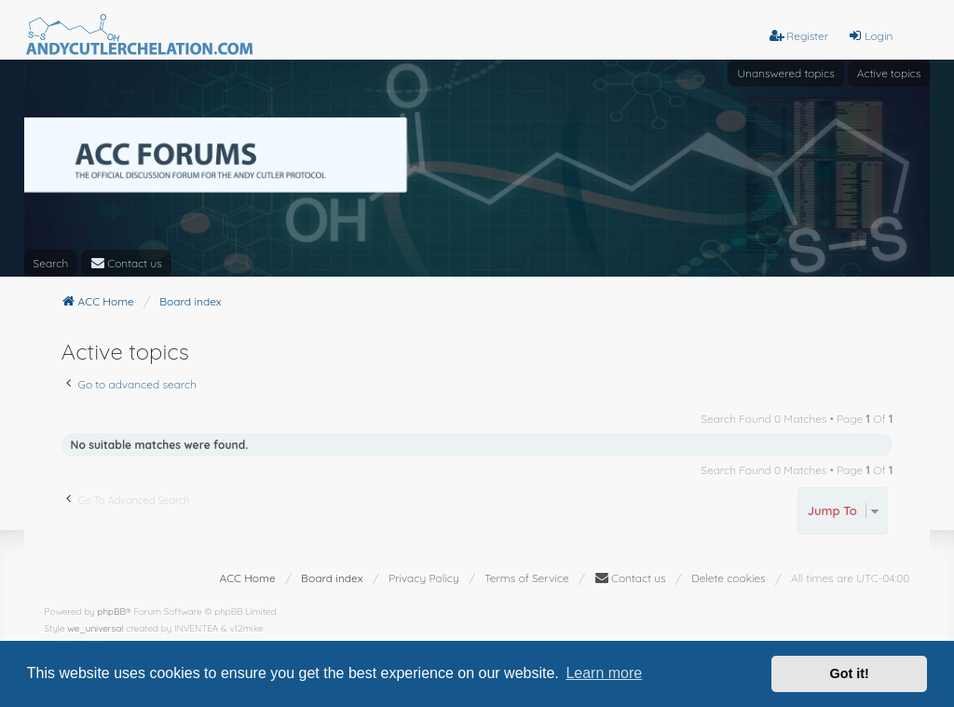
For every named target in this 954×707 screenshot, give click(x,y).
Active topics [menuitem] (889, 73)
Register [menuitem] (799, 36)
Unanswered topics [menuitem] (785, 73)
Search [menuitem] (51, 263)
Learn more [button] (604, 673)
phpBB (111, 611)
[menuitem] (126, 263)
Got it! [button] (849, 673)
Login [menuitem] (870, 36)
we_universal (95, 628)
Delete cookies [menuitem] (728, 578)
